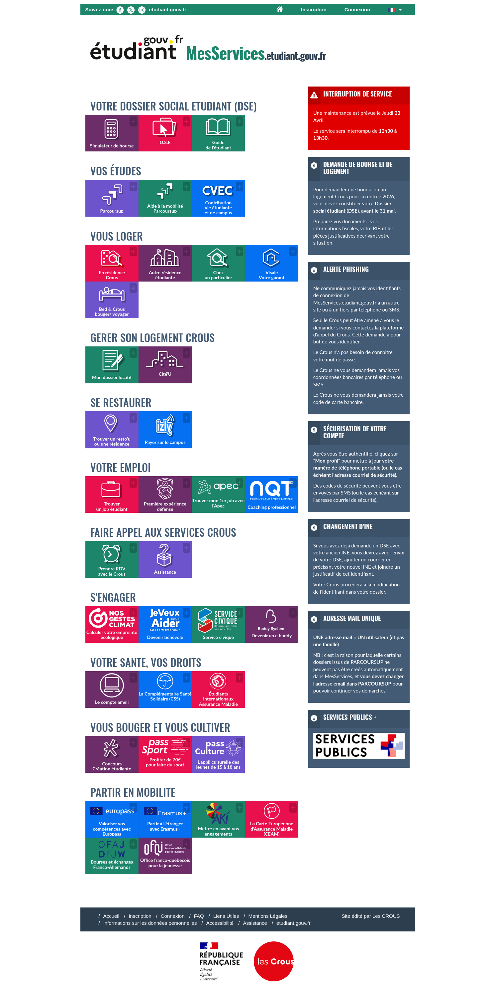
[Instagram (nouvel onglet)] (142, 9)
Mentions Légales (268, 916)
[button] (395, 9)
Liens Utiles (226, 916)
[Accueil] (280, 9)
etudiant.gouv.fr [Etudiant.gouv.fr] (167, 9)
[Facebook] (120, 9)
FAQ (199, 916)
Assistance (255, 923)
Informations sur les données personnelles (150, 923)
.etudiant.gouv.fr (208, 49)
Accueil (111, 916)
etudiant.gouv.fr (293, 923)
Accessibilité (220, 923)
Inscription (314, 9)
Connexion (357, 9)
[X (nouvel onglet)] (131, 9)
